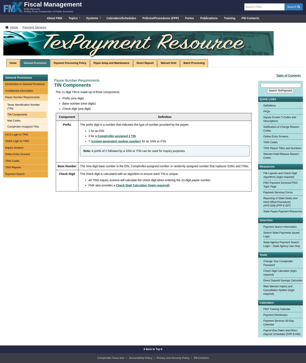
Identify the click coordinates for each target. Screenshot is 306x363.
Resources (267, 166)
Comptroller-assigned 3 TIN (117, 136)
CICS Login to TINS (16, 134)
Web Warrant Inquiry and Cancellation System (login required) (279, 290)
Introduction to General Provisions (25, 84)
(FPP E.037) (280, 202)
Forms (189, 18)
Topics (73, 18)
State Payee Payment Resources (282, 211)
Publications (209, 18)
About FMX (54, 18)
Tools (263, 255)
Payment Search (14, 174)
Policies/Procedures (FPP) (160, 18)
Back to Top (153, 349)
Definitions (269, 105)
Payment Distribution (275, 315)
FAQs (266, 111)
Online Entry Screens (17, 154)
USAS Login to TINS (17, 141)
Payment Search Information (280, 226)
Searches (266, 220)
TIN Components (17, 114)
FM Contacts (250, 18)
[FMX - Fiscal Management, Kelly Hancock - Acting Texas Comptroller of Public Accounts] (42, 7)
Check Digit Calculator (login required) (143, 185)
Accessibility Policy (140, 358)
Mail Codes (13, 120)
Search (293, 7)
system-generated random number (116, 141)
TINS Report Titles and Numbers (282, 148)
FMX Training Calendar (277, 309)
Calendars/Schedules (121, 18)
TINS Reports (13, 167)
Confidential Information (19, 90)
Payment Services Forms (278, 192)
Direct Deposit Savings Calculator (283, 280)
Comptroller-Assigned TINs (23, 126)
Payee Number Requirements (22, 97)
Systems (92, 18)
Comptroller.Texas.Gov (110, 358)
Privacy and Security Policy (173, 358)
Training (229, 18)
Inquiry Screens (14, 147)
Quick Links (268, 99)
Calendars (267, 302)
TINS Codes (12, 160)
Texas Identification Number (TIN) (23, 106)
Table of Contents (288, 75)
